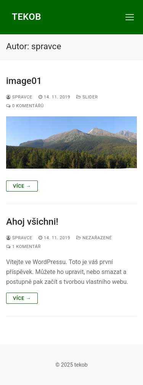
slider (87, 97)
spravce (19, 97)
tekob (26, 16)
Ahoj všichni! (32, 221)
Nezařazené (94, 237)
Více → (22, 186)
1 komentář (23, 246)
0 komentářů (25, 105)
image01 (24, 81)
